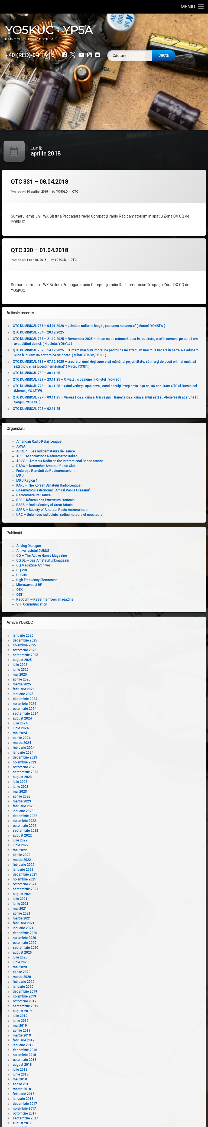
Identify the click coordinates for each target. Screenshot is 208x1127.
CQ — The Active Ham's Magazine (97, 556)
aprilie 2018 (77, 1084)
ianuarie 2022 (78, 870)
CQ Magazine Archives (89, 565)
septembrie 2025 (81, 655)
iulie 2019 (75, 1016)
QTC (75, 191)
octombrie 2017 (80, 1113)
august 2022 (77, 835)
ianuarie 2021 (78, 928)
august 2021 (77, 894)
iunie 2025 (76, 670)
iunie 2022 (76, 845)
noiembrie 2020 (80, 938)
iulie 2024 (75, 723)
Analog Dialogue (84, 546)
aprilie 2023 (77, 796)
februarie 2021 (79, 923)
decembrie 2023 (80, 757)
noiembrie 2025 (80, 645)
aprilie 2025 (77, 679)
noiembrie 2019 (80, 996)
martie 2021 (77, 918)
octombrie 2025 (80, 650)
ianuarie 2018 (78, 1099)
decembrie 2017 (80, 1104)
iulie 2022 (75, 840)
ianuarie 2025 (78, 694)
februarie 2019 (79, 1040)
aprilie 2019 (77, 1030)
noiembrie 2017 (80, 1108)
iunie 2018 (76, 1074)
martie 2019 (77, 1035)
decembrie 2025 (80, 640)
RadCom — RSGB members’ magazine (100, 599)
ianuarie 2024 (78, 752)
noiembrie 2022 (80, 821)
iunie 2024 (76, 728)
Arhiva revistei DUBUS (88, 551)
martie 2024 (77, 743)
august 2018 (77, 1065)
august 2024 (77, 718)
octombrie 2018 (80, 1060)
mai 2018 (75, 1079)
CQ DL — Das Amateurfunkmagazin (98, 560)
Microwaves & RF (84, 585)
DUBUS (77, 575)
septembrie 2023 (81, 772)
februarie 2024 (79, 748)
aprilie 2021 (77, 913)
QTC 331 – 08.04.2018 (39, 182)
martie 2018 (77, 1089)
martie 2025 (77, 684)
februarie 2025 (79, 689)
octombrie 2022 (80, 826)
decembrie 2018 (80, 1050)
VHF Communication (87, 604)
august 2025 (77, 660)
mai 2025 (75, 674)
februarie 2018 (79, 1094)
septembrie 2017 (81, 1118)
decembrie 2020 (80, 933)
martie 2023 (77, 801)
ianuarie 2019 (78, 1045)
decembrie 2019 (80, 991)
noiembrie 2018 (80, 1055)
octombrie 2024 (80, 709)
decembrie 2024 (80, 699)
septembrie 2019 (81, 1006)
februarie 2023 (79, 806)
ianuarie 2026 (78, 635)
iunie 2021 (76, 904)
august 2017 (77, 1123)
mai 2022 (75, 850)
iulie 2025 (75, 665)
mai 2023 (75, 792)
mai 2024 (75, 733)
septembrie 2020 (81, 948)
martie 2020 (77, 977)
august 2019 (77, 1011)
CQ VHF (77, 570)
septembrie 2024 (81, 713)
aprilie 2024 (77, 738)
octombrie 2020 (80, 943)
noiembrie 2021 (80, 879)
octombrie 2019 (80, 1001)
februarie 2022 (79, 865)
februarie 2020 (79, 982)
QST (75, 595)
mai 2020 (75, 967)
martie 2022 (77, 860)
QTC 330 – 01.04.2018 (39, 250)
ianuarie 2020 (78, 987)
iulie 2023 (75, 782)
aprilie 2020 (77, 972)
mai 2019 (75, 1026)
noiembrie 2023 (80, 762)
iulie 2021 (75, 899)
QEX (75, 590)
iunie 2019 (76, 1021)
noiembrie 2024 (80, 704)
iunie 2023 (76, 787)
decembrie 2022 (80, 816)
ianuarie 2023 (78, 811)
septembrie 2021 (81, 889)
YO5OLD (62, 191)
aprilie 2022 (77, 855)
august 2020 (77, 952)
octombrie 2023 (80, 767)
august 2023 (77, 777)
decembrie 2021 (80, 874)
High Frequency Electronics (92, 580)
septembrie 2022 (81, 831)
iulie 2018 (75, 1069)
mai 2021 (75, 909)
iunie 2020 (76, 962)
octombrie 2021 (80, 884)
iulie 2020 (75, 957)
